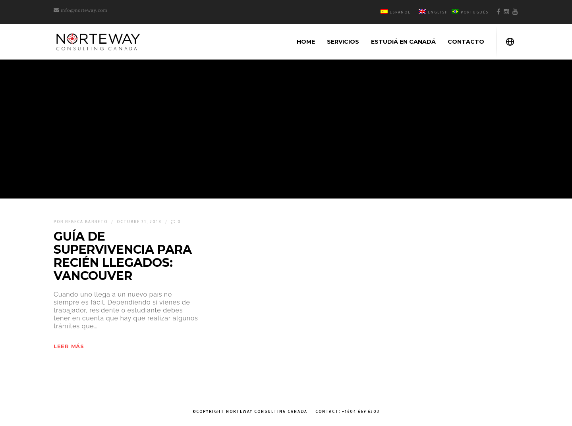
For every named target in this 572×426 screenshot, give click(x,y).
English (433, 12)
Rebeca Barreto (86, 221)
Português (470, 12)
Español (396, 12)
